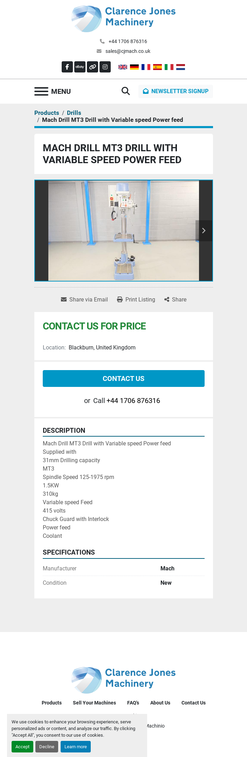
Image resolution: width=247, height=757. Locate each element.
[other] (92, 66)
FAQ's (133, 703)
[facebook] (67, 66)
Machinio (155, 726)
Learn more (75, 746)
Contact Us (123, 378)
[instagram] (105, 66)
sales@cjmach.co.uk (127, 51)
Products (52, 703)
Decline (46, 746)
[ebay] (79, 66)
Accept (22, 746)
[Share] (175, 299)
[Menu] (41, 91)
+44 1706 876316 (127, 41)
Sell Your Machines (94, 703)
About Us (160, 703)
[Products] (46, 112)
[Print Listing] (136, 299)
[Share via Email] (84, 299)
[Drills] (74, 112)
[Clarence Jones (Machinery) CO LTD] (123, 679)
